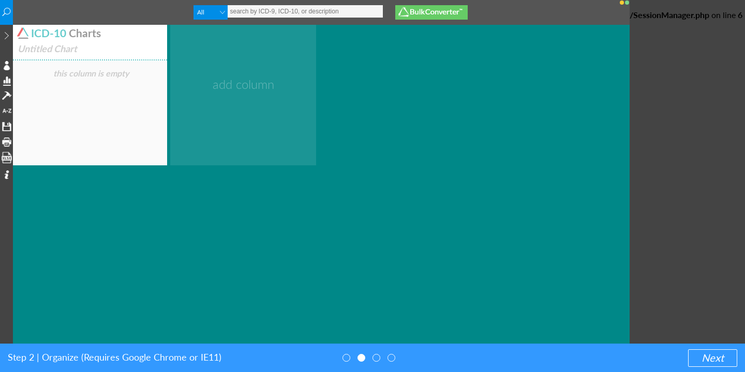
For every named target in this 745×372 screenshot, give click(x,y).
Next (713, 357)
